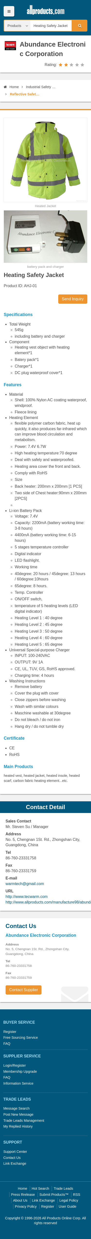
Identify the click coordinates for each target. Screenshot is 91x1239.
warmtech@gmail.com (25, 884)
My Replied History (18, 1126)
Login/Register (14, 1065)
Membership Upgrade (20, 1071)
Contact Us (12, 1158)
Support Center (15, 1152)
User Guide (67, 1206)
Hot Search (40, 1188)
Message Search (16, 1108)
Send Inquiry (73, 299)
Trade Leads (63, 1188)
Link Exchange (14, 1163)
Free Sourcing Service (20, 1037)
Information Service (18, 1083)
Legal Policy (68, 1200)
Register (10, 1032)
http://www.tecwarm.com (27, 897)
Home (11, 87)
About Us (20, 1200)
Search (79, 25)
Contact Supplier (23, 990)
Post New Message (18, 1114)
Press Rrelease (23, 1195)
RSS (76, 1195)
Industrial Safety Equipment (41, 87)
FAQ (6, 1044)
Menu (9, 11)
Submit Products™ (53, 1195)
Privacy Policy (26, 1206)
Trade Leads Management (23, 1120)
